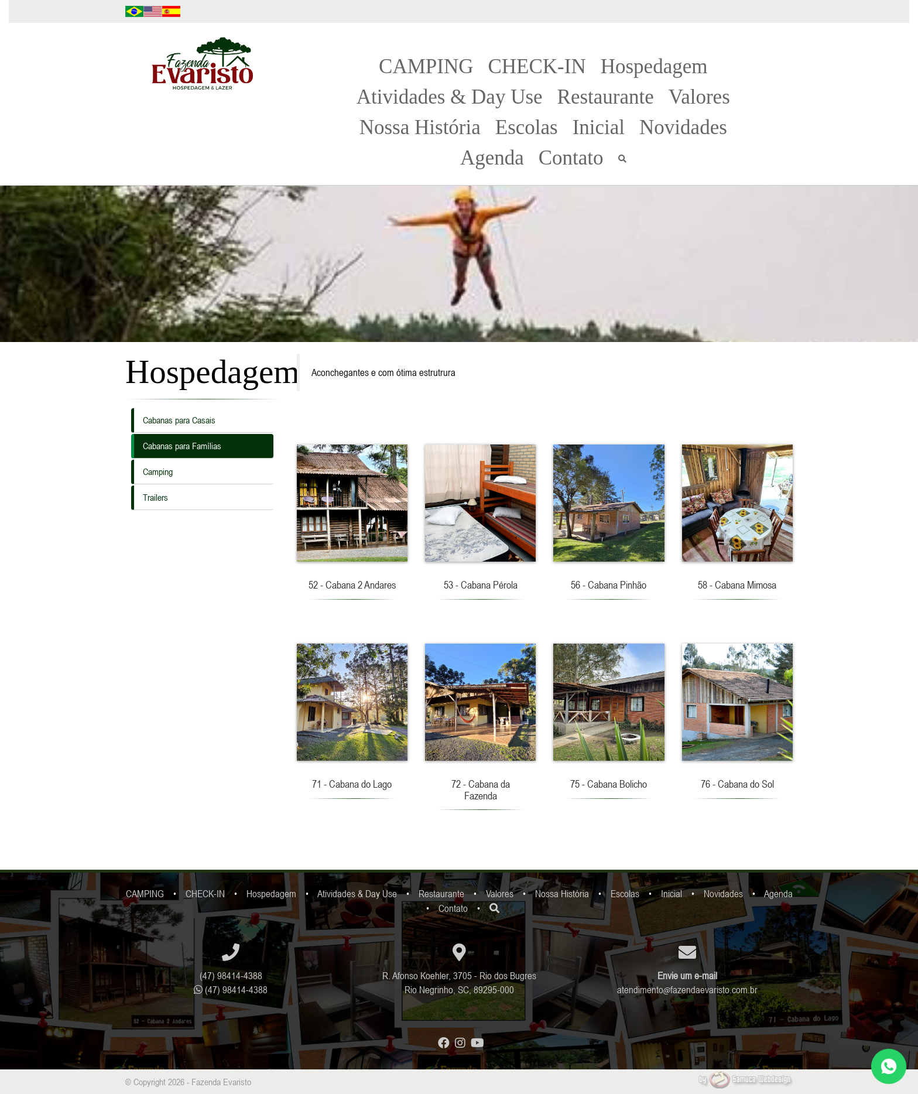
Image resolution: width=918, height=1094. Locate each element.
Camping (158, 471)
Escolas (526, 127)
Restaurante (605, 97)
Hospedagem (654, 66)
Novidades (683, 127)
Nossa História (420, 127)
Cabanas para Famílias (182, 445)
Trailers (155, 497)
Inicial (599, 127)
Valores (699, 97)
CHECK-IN (536, 66)
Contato (571, 157)
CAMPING (426, 66)
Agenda (492, 157)
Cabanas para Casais (179, 420)
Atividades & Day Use (450, 97)
